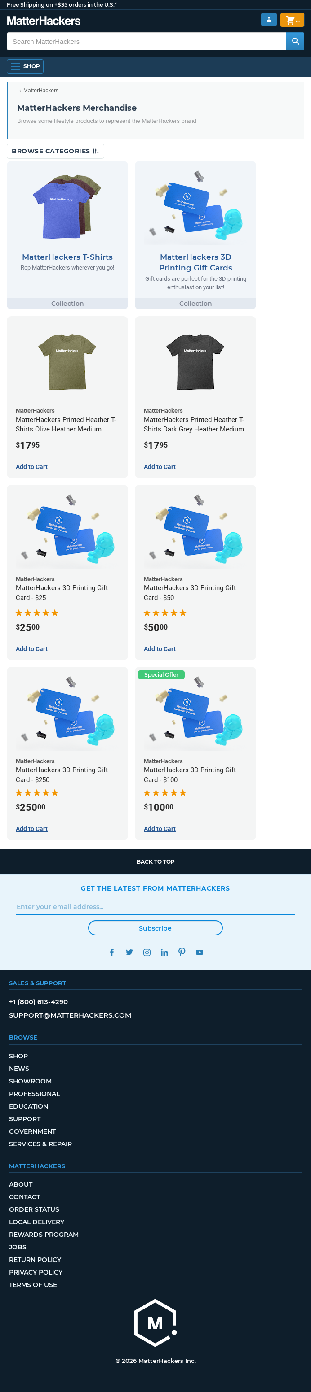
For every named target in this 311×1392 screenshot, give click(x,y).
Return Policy (35, 1260)
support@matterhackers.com (70, 1015)
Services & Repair (40, 1144)
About (20, 1184)
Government (32, 1131)
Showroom (30, 1081)
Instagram (147, 952)
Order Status (34, 1209)
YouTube (199, 952)
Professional (34, 1094)
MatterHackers (40, 90)
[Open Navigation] (25, 66)
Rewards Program (44, 1235)
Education (28, 1106)
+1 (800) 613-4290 (38, 1001)
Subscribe (155, 928)
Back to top (156, 861)
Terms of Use (33, 1285)
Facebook (112, 952)
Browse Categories (55, 151)
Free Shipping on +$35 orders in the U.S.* (62, 4)
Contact (24, 1197)
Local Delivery (36, 1222)
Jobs (18, 1247)
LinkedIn (164, 952)
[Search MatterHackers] (295, 41)
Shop (18, 1056)
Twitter (129, 952)
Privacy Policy (35, 1272)
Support (24, 1119)
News (19, 1069)
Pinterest (182, 952)
